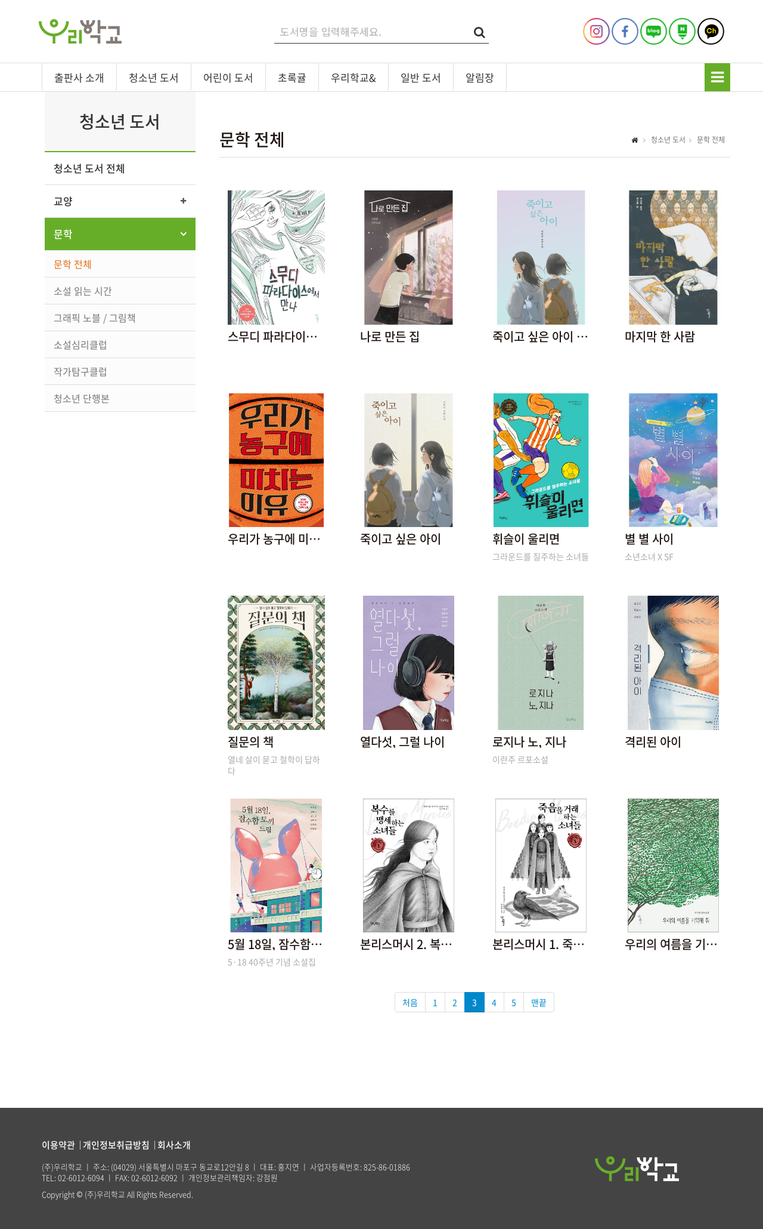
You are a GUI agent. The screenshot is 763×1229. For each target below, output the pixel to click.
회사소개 (174, 1144)
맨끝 (539, 1002)
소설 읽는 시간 (83, 291)
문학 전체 (73, 264)
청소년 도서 (154, 77)
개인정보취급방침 (116, 1144)
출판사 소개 (79, 77)
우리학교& (353, 77)
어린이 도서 (228, 77)
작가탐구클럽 (80, 371)
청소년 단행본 (82, 398)
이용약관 (58, 1144)
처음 (410, 1002)
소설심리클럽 (80, 344)
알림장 (480, 77)
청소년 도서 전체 (89, 168)
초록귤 (292, 77)
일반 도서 (421, 77)
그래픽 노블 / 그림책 (95, 317)
